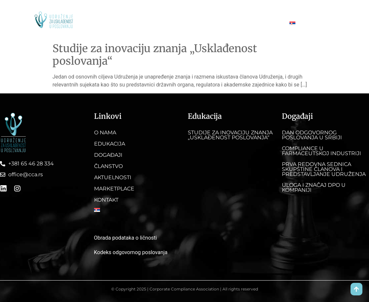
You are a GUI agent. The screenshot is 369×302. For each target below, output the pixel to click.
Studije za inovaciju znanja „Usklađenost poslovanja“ (154, 55)
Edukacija (140, 9)
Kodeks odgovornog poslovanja (131, 252)
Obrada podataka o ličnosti (125, 238)
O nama (112, 9)
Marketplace (264, 9)
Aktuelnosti (229, 9)
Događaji (170, 9)
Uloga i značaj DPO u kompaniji (314, 187)
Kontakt (295, 9)
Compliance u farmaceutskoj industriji (321, 150)
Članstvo (198, 9)
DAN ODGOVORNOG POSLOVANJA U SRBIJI (312, 135)
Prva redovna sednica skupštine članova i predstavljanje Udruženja (324, 169)
